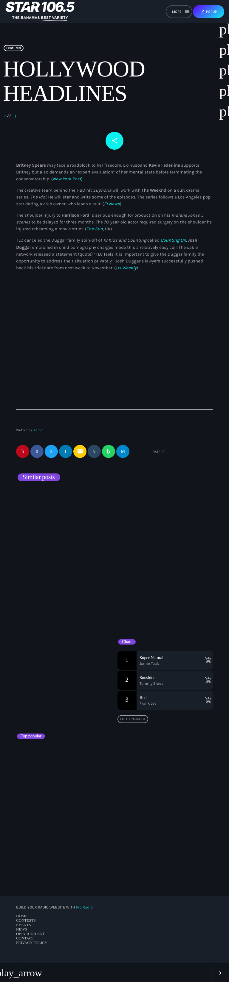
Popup (208, 11)
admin (39, 432)
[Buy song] (207, 661)
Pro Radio (84, 909)
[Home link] (40, 11)
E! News (112, 205)
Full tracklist (133, 720)
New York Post (67, 180)
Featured (13, 50)
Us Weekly (126, 269)
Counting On (173, 242)
